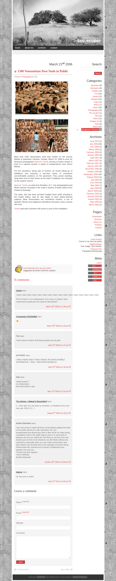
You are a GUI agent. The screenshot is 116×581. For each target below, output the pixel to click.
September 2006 (91, 174)
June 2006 (94, 183)
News (95, 107)
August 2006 (92, 177)
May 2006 (95, 185)
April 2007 (94, 158)
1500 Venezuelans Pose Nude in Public (43, 71)
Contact (53, 48)
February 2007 (92, 163)
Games (96, 96)
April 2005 (94, 202)
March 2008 (94, 149)
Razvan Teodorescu (80, 577)
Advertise (95, 85)
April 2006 (94, 188)
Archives (42, 48)
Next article (65, 569)
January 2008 (93, 155)
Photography (27, 77)
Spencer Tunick (41, 162)
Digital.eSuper (96, 244)
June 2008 (94, 147)
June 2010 (94, 141)
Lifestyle (94, 99)
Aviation (95, 91)
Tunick (17, 209)
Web (97, 124)
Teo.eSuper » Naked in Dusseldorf (31, 401)
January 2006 (93, 196)
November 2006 (92, 169)
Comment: (20, 533)
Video (95, 118)
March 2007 (94, 160)
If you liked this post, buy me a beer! (37, 268)
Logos (96, 102)
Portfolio (98, 225)
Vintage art (94, 121)
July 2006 (95, 180)
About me (29, 48)
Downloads (97, 217)
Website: (20, 523)
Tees (97, 116)
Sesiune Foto (96, 249)
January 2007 (93, 166)
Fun (96, 94)
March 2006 (93, 191)
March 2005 (94, 205)
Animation (94, 88)
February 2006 (92, 194)
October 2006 (93, 172)
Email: (22, 513)
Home (17, 48)
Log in (99, 263)
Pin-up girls (94, 113)
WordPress (41, 577)
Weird (95, 127)
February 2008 (92, 152)
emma (19, 290)
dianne (19, 472)
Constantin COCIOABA (26, 316)
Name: (22, 502)
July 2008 (94, 144)
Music (96, 105)
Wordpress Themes (90, 129)
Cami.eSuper (96, 239)
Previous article (23, 569)
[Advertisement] (53, 52)
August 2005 (93, 199)
